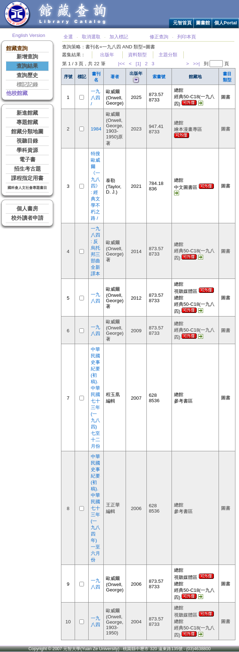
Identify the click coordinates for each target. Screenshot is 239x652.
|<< (121, 63)
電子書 (27, 159)
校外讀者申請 (27, 218)
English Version (28, 35)
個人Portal (225, 22)
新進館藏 (27, 113)
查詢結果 (27, 66)
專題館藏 (27, 122)
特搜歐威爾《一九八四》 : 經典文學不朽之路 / (95, 186)
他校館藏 (17, 93)
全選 (68, 36)
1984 (96, 129)
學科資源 (27, 150)
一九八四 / (95, 97)
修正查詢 (159, 36)
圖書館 (203, 22)
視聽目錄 (27, 141)
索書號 (159, 76)
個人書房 (27, 208)
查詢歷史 (27, 75)
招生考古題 (27, 169)
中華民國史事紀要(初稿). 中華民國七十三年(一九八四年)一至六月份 (95, 508)
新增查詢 (27, 57)
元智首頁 (182, 22)
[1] (138, 63)
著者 (115, 76)
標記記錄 (27, 84)
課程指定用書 (27, 178)
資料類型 (137, 54)
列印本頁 (186, 36)
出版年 (107, 54)
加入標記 (118, 36)
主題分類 (168, 54)
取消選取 (91, 36)
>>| (196, 63)
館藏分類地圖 (27, 131)
